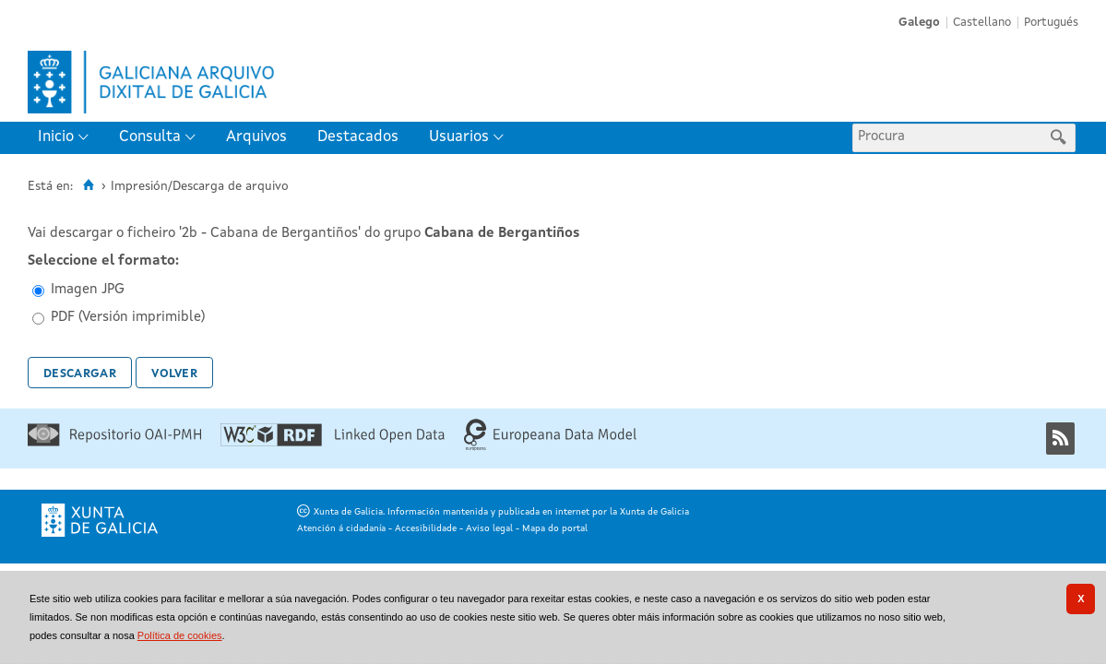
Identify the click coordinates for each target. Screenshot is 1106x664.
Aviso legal (489, 528)
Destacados (357, 137)
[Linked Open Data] (332, 443)
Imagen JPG (88, 290)
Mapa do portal (555, 528)
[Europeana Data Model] (550, 448)
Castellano (982, 23)
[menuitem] (67, 138)
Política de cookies (179, 635)
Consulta (150, 137)
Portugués (1051, 23)
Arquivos (256, 137)
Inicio (56, 137)
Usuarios (459, 137)
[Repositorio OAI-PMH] (114, 443)
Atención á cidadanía (341, 528)
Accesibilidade (426, 528)
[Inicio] (88, 185)
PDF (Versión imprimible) (128, 318)
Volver (174, 372)
